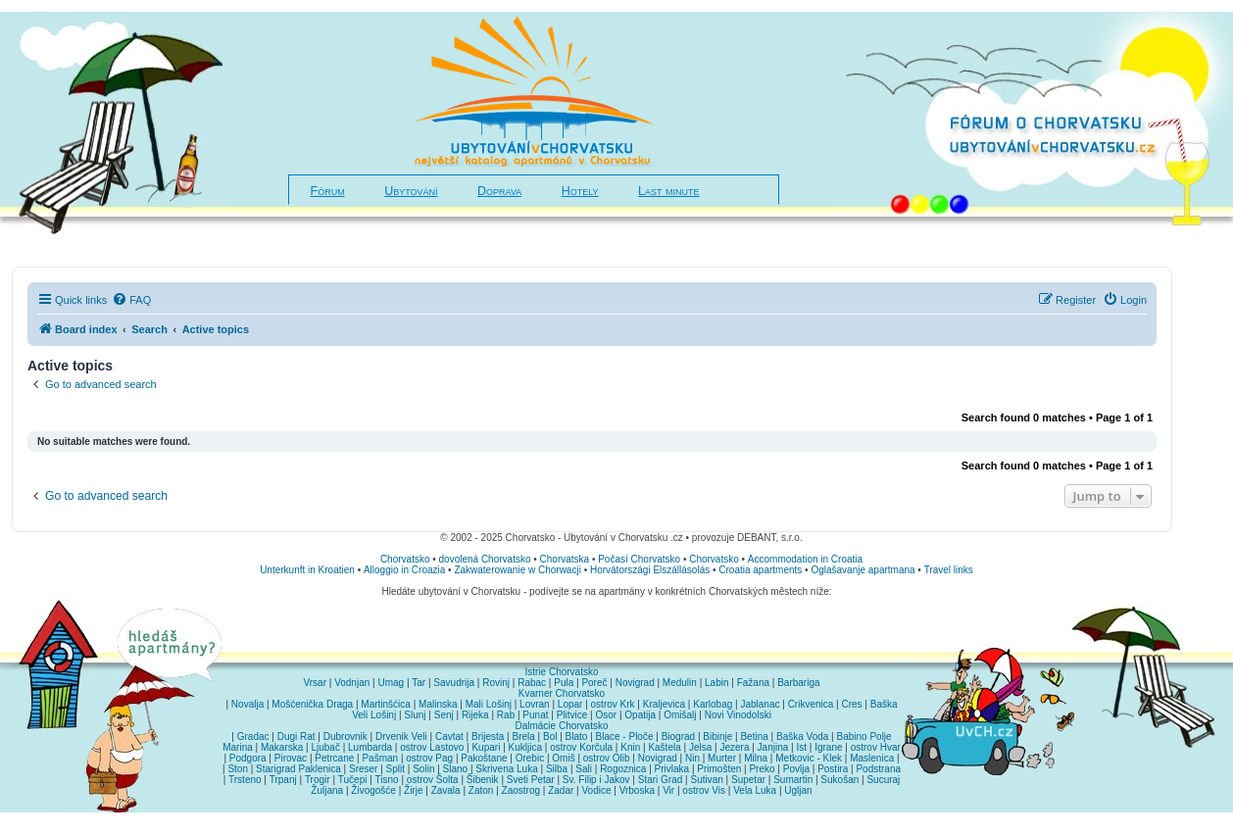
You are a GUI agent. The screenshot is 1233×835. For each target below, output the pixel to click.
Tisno (387, 779)
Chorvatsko (405, 559)
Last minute (668, 191)
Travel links (948, 570)
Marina (237, 747)
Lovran (534, 704)
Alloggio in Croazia (404, 570)
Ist (801, 747)
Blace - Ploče (625, 736)
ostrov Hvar (876, 747)
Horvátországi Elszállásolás (650, 570)
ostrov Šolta (433, 779)
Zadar (560, 790)
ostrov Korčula (581, 747)
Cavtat (449, 736)
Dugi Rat (296, 736)
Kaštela (664, 747)
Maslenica (872, 758)
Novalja (247, 704)
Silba (556, 768)
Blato (577, 736)
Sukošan (839, 779)
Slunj (414, 715)
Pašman (380, 758)
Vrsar (314, 682)
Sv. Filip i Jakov (596, 779)
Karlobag (712, 704)
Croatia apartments (760, 570)
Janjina (773, 747)
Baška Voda (802, 736)
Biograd (678, 736)
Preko (761, 768)
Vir (668, 790)
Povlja (796, 768)
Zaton (481, 790)
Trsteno (245, 779)
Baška (884, 704)
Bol (550, 736)
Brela (523, 736)
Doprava (499, 191)
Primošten (719, 768)
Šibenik (483, 779)
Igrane (828, 747)
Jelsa (700, 747)
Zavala (446, 790)
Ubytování (410, 191)
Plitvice (572, 715)
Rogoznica (623, 768)
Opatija (640, 715)
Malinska (438, 704)
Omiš (563, 758)
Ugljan (798, 790)
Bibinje (717, 736)
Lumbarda (370, 747)
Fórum (328, 191)
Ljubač (325, 747)
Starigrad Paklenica (298, 768)
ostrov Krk (613, 704)
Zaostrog (521, 790)
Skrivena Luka (506, 768)
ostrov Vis (703, 790)
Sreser (363, 768)
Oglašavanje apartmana (862, 570)
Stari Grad (660, 779)
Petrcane (334, 758)
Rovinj (496, 682)
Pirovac (290, 758)
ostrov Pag (429, 758)
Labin (716, 682)
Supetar (748, 779)
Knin (630, 747)
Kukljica (525, 747)
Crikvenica (811, 704)
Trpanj (283, 779)
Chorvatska (565, 559)
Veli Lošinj (374, 715)
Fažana (753, 682)
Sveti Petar (531, 779)
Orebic (530, 758)
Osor (606, 715)
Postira (832, 768)
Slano (456, 768)
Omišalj (680, 715)
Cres (851, 704)
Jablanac (759, 704)
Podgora (248, 758)
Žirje (413, 790)
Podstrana (878, 768)
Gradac (253, 736)
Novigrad (635, 682)
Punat (535, 715)
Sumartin (793, 779)
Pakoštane (484, 758)
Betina (753, 736)
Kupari (485, 747)
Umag (390, 682)
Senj (444, 715)
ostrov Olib (606, 758)
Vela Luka (754, 790)
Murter (722, 758)
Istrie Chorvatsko (561, 671)
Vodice (596, 790)
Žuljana (327, 790)
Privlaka (672, 768)
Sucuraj (883, 779)
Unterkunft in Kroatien (307, 570)
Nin (692, 758)
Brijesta (487, 736)
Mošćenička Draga (312, 704)
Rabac (532, 682)
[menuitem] (131, 300)
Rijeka (475, 715)
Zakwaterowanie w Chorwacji (517, 570)
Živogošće (373, 790)
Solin (423, 768)
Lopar (570, 704)
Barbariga (798, 682)
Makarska (282, 747)
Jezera (734, 747)
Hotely (580, 191)
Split (395, 768)
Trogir (317, 779)
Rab (506, 715)
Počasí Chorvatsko (639, 559)
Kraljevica (664, 704)
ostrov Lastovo (432, 747)
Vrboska (637, 790)
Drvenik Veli (401, 736)
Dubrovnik (345, 736)
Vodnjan (352, 682)
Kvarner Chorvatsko (561, 693)
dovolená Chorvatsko (485, 559)
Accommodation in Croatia (805, 559)
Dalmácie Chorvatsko (561, 725)
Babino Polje (864, 736)
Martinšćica (386, 704)
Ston (237, 768)
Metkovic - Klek (808, 758)
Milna (755, 758)
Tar (418, 682)
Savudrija (453, 682)
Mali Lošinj (489, 704)
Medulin (680, 682)
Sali (583, 768)
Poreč (594, 682)
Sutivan (706, 779)
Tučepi (353, 779)
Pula (563, 682)
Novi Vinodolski (738, 715)
